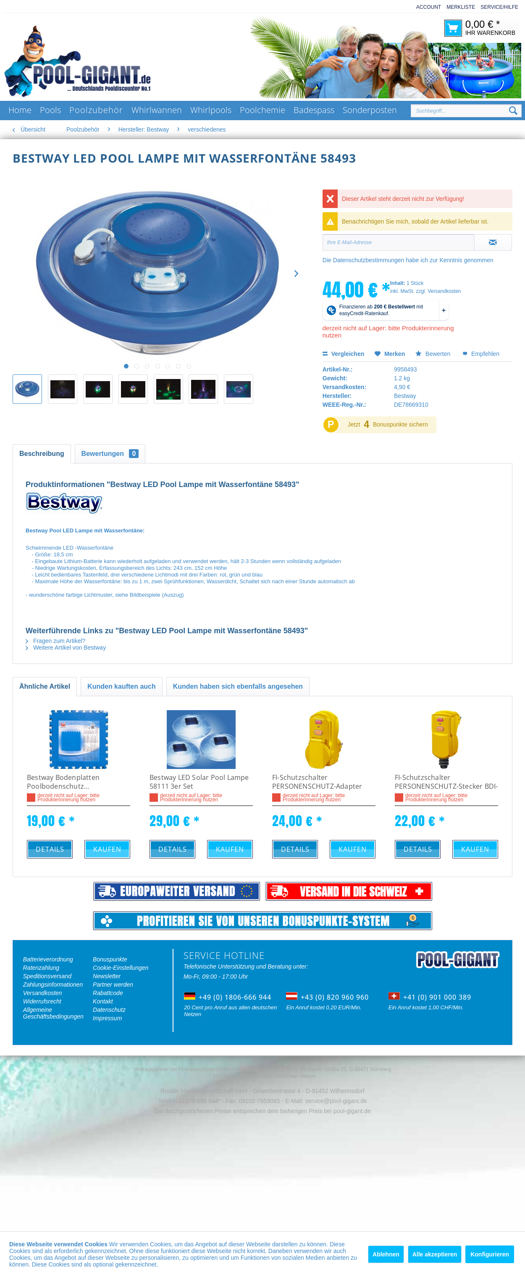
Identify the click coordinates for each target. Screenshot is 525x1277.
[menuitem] (426, 7)
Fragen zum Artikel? (55, 640)
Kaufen (107, 849)
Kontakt (103, 1001)
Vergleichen (343, 353)
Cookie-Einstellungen (120, 967)
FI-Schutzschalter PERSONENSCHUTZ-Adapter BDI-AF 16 (317, 782)
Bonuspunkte (110, 959)
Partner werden (113, 984)
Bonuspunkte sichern (400, 424)
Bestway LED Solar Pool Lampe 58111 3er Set (199, 782)
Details (50, 849)
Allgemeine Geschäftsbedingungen (53, 1013)
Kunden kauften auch (121, 686)
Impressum (107, 1018)
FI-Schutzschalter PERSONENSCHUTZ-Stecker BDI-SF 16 (446, 782)
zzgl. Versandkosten (438, 291)
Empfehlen (480, 353)
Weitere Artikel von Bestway (66, 647)
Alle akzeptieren (434, 1254)
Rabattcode (108, 993)
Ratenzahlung (41, 967)
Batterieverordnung (48, 959)
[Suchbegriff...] (466, 110)
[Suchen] (513, 111)
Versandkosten (42, 993)
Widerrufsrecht (42, 1001)
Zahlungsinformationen (53, 984)
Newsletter (107, 976)
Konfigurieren (489, 1254)
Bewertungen (110, 453)
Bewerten (433, 353)
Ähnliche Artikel (44, 686)
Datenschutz (109, 1009)
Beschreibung (41, 453)
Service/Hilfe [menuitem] (499, 7)
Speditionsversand (47, 976)
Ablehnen (386, 1254)
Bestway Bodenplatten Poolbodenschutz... (63, 782)
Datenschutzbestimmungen (368, 260)
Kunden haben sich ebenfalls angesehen (238, 686)
